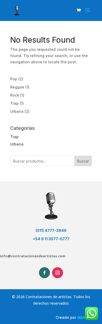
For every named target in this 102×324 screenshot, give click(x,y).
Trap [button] (14, 137)
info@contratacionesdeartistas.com (32, 256)
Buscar (83, 161)
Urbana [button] (17, 144)
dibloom (84, 317)
